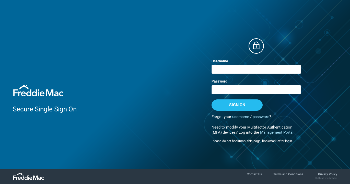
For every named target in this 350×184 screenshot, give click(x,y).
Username (220, 61)
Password (219, 81)
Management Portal (277, 132)
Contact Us (254, 174)
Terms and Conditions (288, 174)
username (240, 116)
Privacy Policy (327, 174)
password (261, 116)
